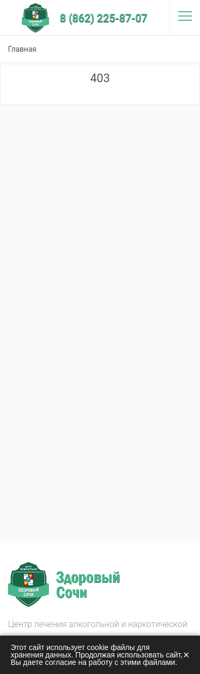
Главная (22, 49)
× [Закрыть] (186, 654)
